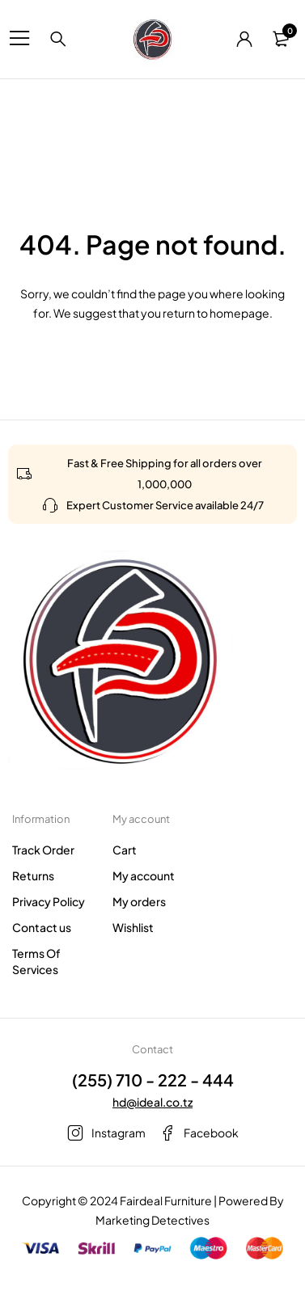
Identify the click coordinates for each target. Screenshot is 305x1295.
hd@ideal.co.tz (152, 1102)
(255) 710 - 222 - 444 (153, 1079)
